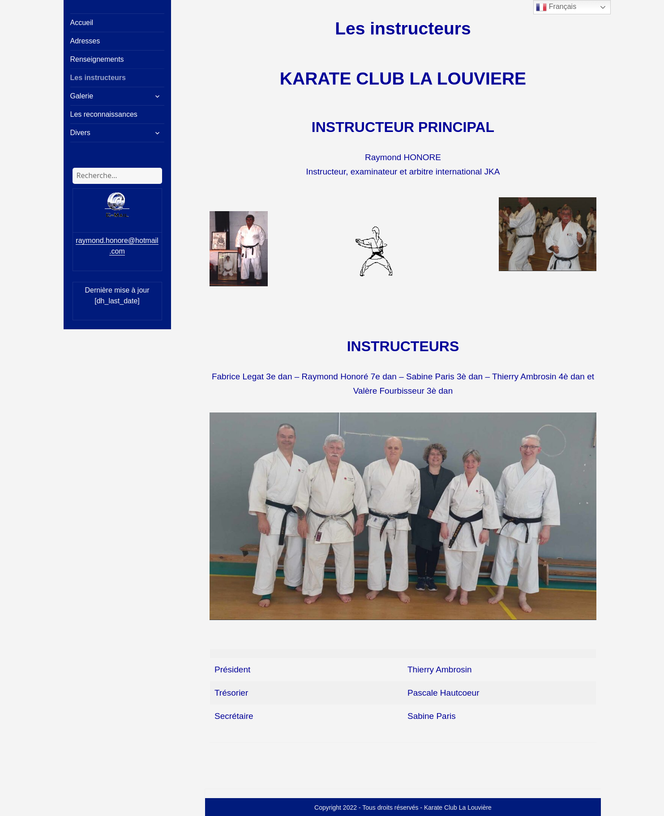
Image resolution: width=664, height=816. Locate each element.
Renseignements (97, 59)
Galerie (82, 96)
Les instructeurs (98, 77)
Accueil (82, 22)
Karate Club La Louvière (458, 807)
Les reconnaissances (103, 114)
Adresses (85, 41)
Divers (80, 132)
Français (556, 7)
